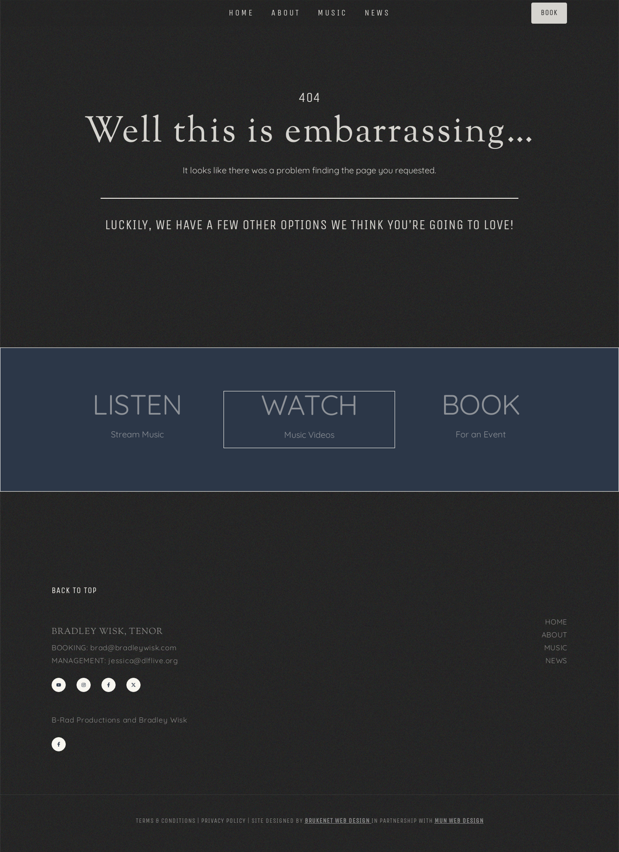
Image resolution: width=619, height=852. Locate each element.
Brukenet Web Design (337, 820)
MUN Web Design (459, 820)
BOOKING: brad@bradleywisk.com (114, 646)
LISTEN (137, 404)
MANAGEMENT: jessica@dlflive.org (115, 659)
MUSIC (332, 14)
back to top (74, 589)
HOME (241, 14)
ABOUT (285, 14)
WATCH (309, 404)
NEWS (377, 14)
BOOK (481, 404)
